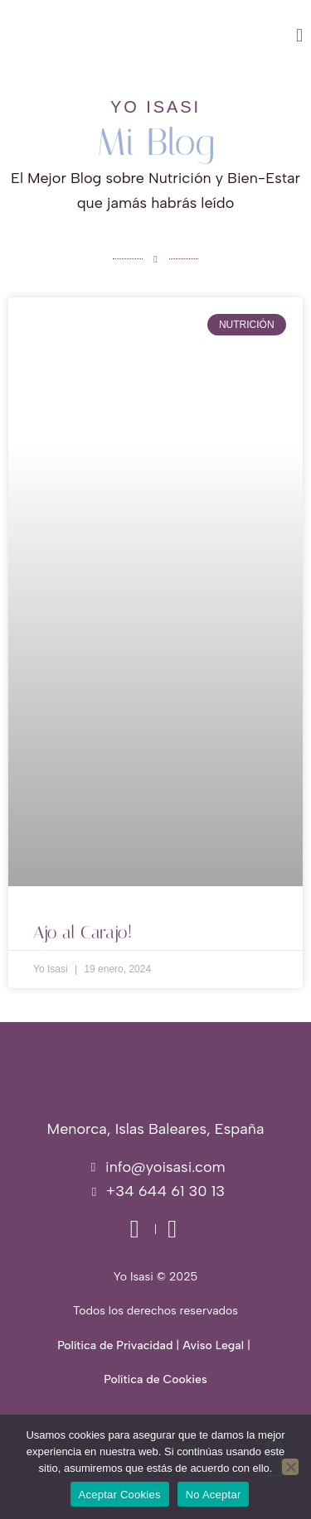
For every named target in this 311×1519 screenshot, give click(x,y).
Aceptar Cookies (120, 1494)
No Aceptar (213, 1494)
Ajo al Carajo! (83, 933)
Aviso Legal (213, 1345)
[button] (200, 35)
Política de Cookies (155, 1379)
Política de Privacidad (115, 1345)
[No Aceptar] (290, 1467)
